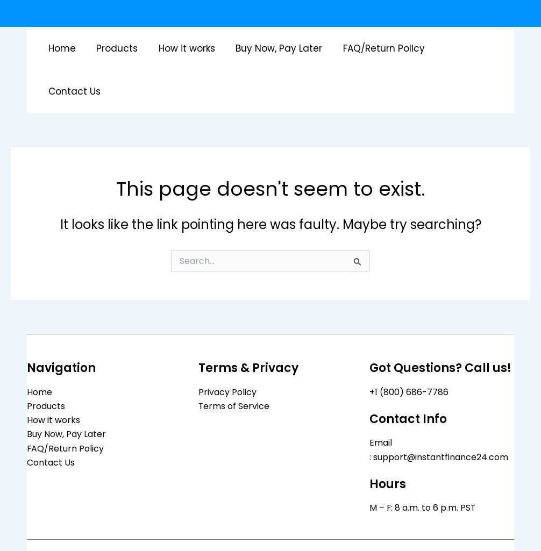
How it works (185, 48)
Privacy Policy (227, 349)
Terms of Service (234, 363)
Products (118, 48)
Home (65, 48)
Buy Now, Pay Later (275, 48)
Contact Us (463, 48)
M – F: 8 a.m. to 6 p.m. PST (422, 465)
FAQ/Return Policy (377, 48)
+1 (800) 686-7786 (409, 349)
